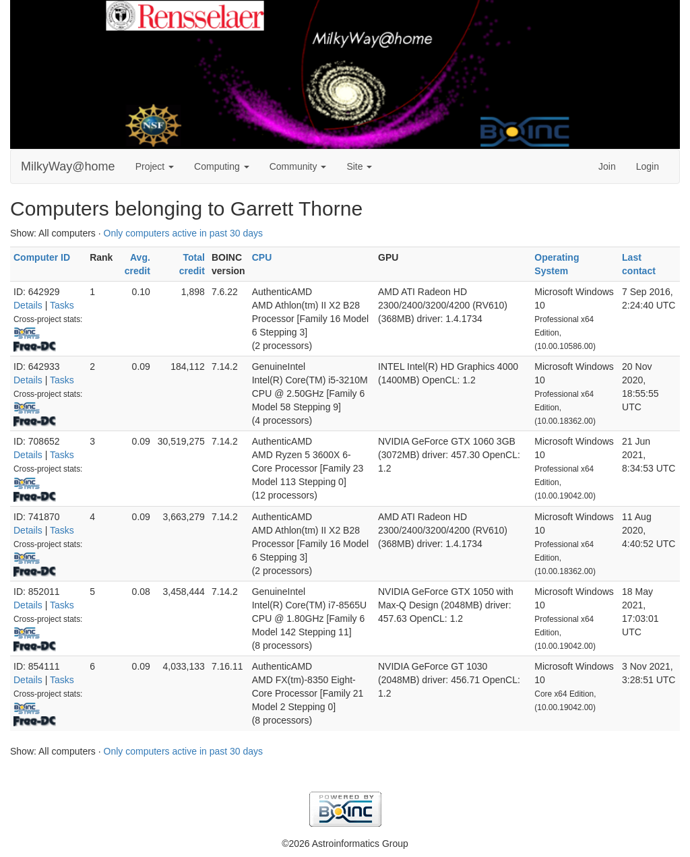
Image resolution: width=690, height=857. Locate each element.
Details (27, 305)
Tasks (62, 305)
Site (359, 166)
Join (607, 166)
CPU (262, 257)
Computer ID (41, 257)
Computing (221, 166)
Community (298, 166)
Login (647, 166)
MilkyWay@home (68, 166)
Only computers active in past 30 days (183, 233)
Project (154, 166)
